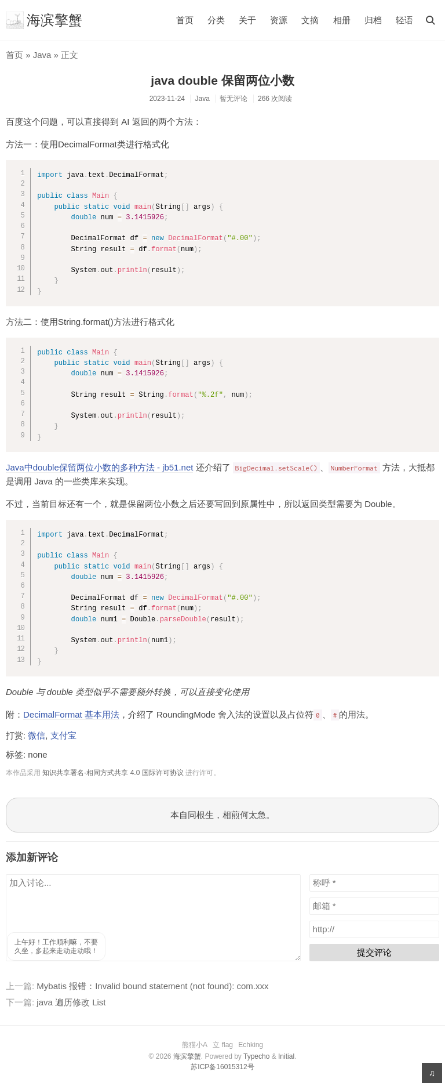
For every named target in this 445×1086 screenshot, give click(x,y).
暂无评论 (233, 99)
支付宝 (63, 735)
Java (42, 55)
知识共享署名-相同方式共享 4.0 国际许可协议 (112, 773)
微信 (36, 735)
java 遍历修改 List (71, 1002)
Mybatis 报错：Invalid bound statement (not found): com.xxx (152, 986)
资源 (278, 20)
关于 (247, 20)
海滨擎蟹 (44, 20)
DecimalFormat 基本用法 (71, 714)
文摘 (310, 20)
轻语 (404, 20)
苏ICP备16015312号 (222, 1067)
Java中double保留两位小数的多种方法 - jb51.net (99, 467)
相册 (342, 20)
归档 (373, 20)
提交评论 (374, 952)
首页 (185, 20)
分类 (216, 20)
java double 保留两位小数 (222, 80)
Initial (286, 1056)
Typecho (256, 1056)
